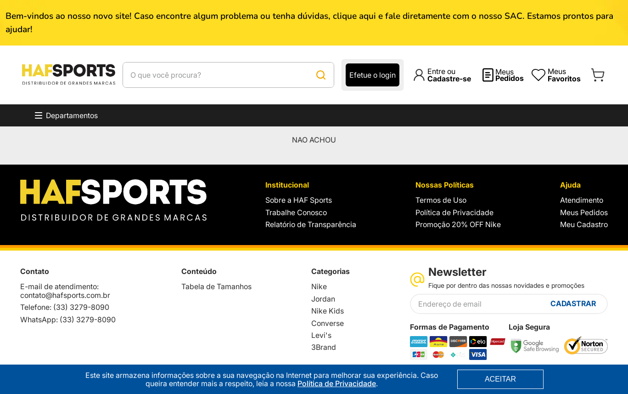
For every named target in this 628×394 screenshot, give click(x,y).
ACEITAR (500, 379)
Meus (509, 75)
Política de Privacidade (336, 383)
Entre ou (449, 75)
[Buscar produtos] (320, 75)
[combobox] (228, 75)
